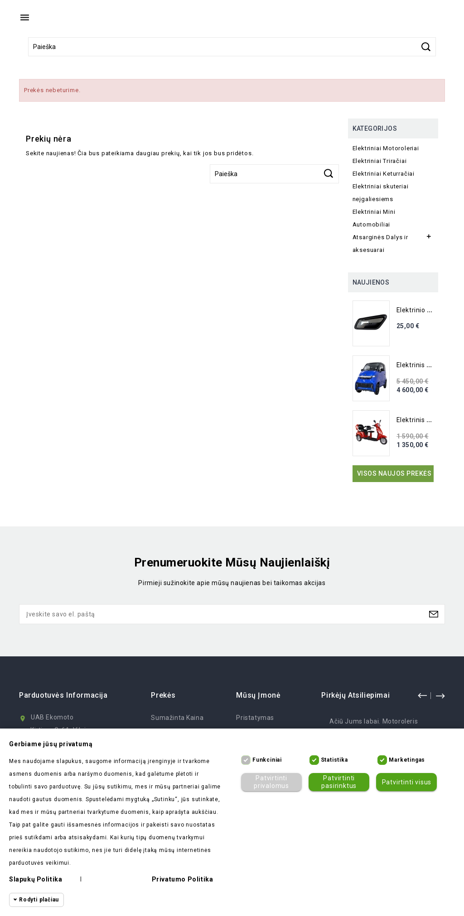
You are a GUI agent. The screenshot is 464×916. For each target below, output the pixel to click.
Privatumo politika (182, 879)
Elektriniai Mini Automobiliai (374, 218)
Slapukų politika (35, 879)
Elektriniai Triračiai (380, 161)
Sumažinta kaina (177, 717)
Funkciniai (267, 760)
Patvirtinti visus (407, 782)
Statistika (334, 760)
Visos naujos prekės (394, 473)
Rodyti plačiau (39, 899)
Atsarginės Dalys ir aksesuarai (380, 243)
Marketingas (407, 760)
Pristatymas (255, 717)
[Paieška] (232, 47)
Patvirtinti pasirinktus (339, 781)
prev (422, 695)
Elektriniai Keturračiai (384, 173)
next (440, 695)
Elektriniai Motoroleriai (386, 148)
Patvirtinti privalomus (271, 781)
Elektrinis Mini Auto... (428, 365)
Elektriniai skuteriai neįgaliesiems (381, 192)
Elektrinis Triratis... (425, 420)
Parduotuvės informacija (63, 695)
